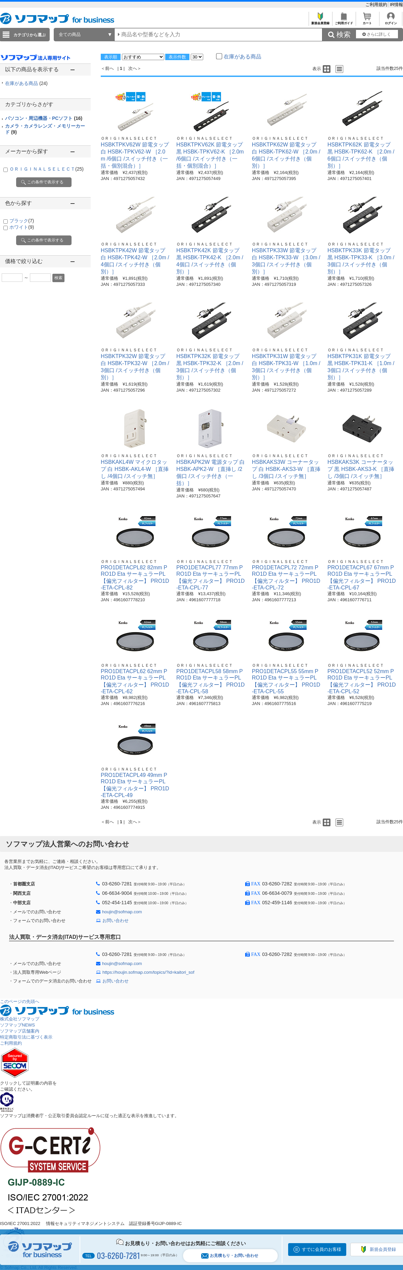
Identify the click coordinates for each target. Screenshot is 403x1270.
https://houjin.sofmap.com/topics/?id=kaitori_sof (148, 972)
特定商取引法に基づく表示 (26, 1037)
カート (367, 21)
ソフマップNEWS (17, 1024)
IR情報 (396, 4)
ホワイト (21, 227)
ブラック (21, 220)
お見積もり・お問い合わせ (229, 1255)
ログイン (391, 21)
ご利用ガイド (344, 21)
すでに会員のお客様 (321, 1249)
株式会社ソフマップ (19, 1018)
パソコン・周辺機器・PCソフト (43, 118)
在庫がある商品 (26, 83)
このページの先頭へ (19, 1001)
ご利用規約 (377, 4)
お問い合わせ (115, 920)
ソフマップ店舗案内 (19, 1031)
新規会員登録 (320, 21)
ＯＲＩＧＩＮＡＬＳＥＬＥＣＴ (46, 169)
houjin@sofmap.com (122, 911)
